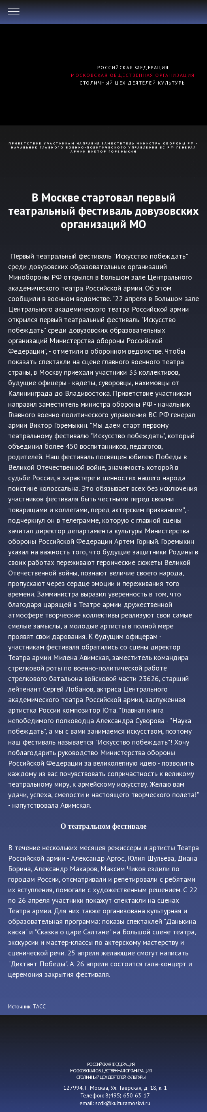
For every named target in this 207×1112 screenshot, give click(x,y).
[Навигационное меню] (13, 12)
